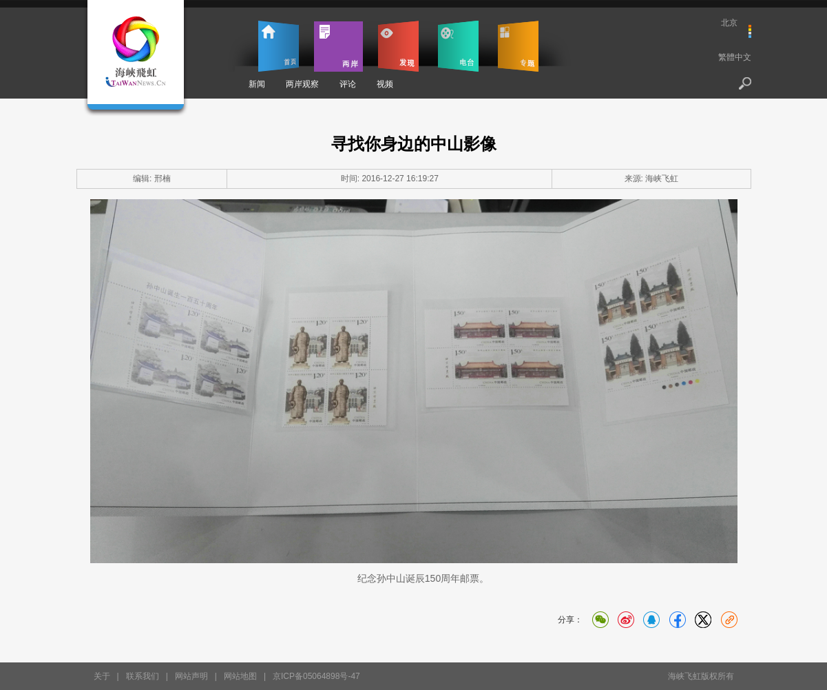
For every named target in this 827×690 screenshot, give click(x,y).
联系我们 (142, 676)
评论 (347, 84)
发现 (398, 46)
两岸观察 (302, 84)
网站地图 (240, 676)
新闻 (257, 84)
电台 (458, 46)
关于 (102, 676)
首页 (278, 46)
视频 (385, 84)
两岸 (338, 46)
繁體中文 (734, 57)
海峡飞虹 (661, 178)
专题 (518, 46)
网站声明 (191, 676)
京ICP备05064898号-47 (316, 676)
